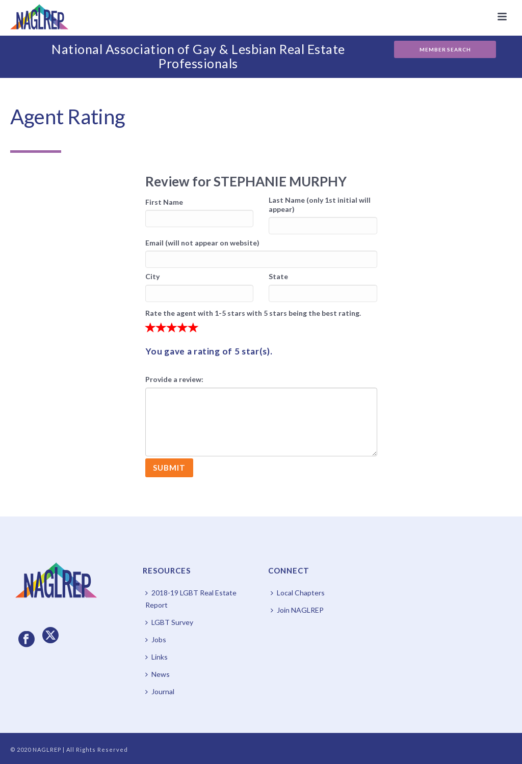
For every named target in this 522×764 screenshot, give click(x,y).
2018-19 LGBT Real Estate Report (191, 598)
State (278, 276)
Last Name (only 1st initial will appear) (320, 204)
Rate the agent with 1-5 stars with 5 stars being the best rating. (253, 313)
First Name (164, 202)
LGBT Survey (169, 622)
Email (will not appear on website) (202, 242)
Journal (159, 691)
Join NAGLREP (297, 610)
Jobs (155, 639)
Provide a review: (174, 379)
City (152, 276)
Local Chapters (298, 592)
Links (156, 656)
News (157, 674)
